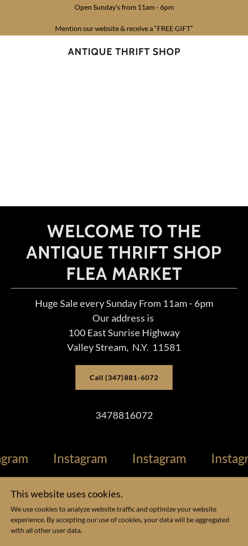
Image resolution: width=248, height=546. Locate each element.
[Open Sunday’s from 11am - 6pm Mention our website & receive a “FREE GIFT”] (124, 18)
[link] (124, 52)
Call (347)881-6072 (124, 377)
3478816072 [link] (124, 415)
